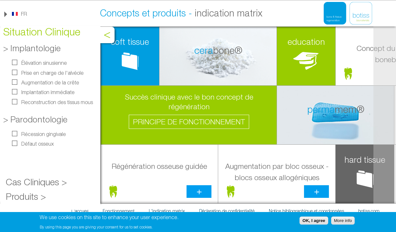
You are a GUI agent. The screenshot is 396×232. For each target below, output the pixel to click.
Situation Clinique (41, 31)
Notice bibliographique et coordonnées (306, 211)
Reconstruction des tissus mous (57, 102)
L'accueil (79, 211)
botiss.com (369, 211)
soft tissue (130, 42)
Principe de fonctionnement (189, 121)
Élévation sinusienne (44, 63)
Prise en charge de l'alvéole (52, 73)
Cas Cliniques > (36, 182)
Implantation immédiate (48, 92)
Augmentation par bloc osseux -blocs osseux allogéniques (277, 172)
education (306, 42)
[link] (19, 14)
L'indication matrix (167, 211)
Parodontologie (38, 119)
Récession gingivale (43, 134)
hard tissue (364, 160)
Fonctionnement (119, 211)
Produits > (26, 196)
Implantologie (35, 48)
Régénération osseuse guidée (159, 166)
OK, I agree (313, 221)
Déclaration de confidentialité (227, 211)
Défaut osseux (37, 144)
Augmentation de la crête (50, 82)
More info (343, 221)
